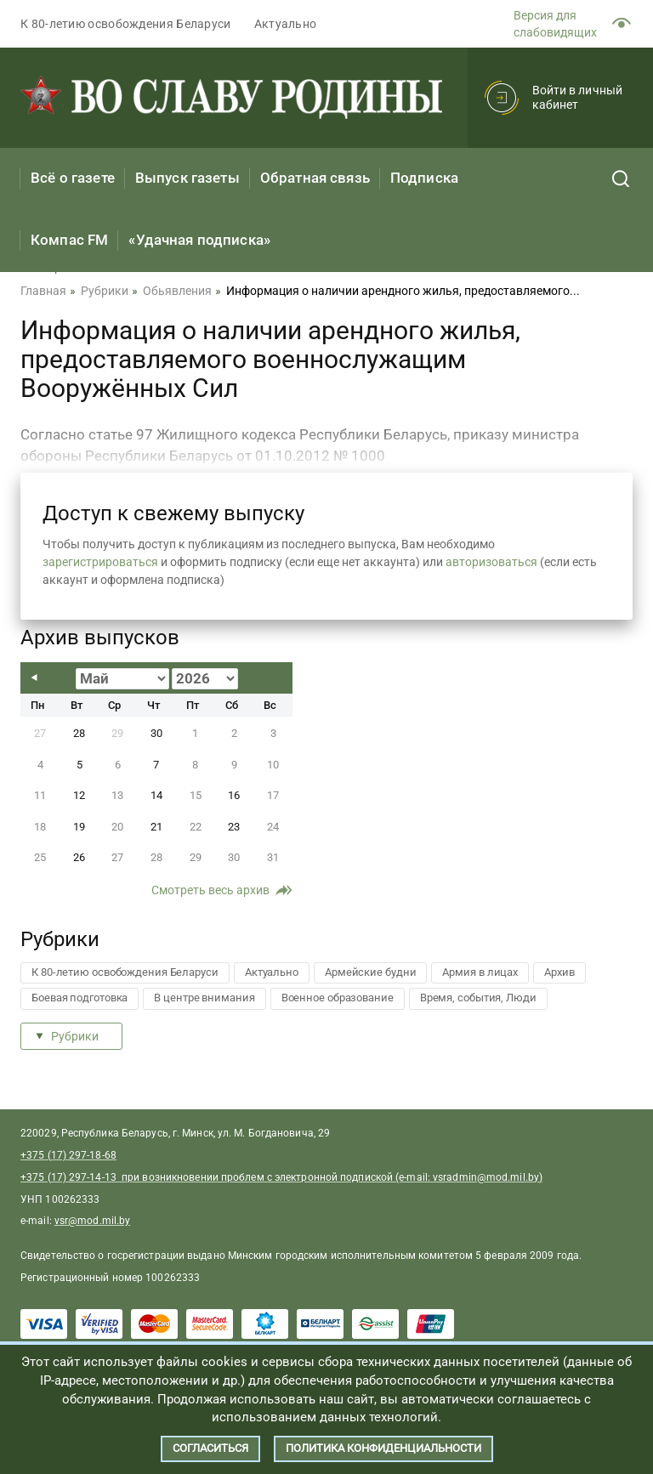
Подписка (424, 177)
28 (79, 733)
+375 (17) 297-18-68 (68, 1155)
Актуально (285, 24)
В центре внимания (204, 997)
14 (156, 795)
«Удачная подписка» (199, 239)
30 (156, 733)
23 (234, 826)
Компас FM (69, 239)
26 (79, 857)
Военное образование (337, 997)
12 (79, 795)
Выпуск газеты (187, 177)
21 (156, 826)
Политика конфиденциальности (383, 1448)
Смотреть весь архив (210, 890)
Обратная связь (315, 177)
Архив (559, 972)
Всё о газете (73, 177)
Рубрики (75, 1036)
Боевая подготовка (79, 997)
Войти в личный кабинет (577, 97)
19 (79, 826)
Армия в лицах (480, 972)
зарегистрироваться (100, 562)
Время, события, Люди (478, 997)
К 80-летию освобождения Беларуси (125, 24)
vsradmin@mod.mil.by (486, 1177)
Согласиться (210, 1448)
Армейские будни (371, 972)
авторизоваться (491, 562)
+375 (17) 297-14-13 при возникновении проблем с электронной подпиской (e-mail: (226, 1177)
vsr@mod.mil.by (92, 1221)
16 (234, 795)
